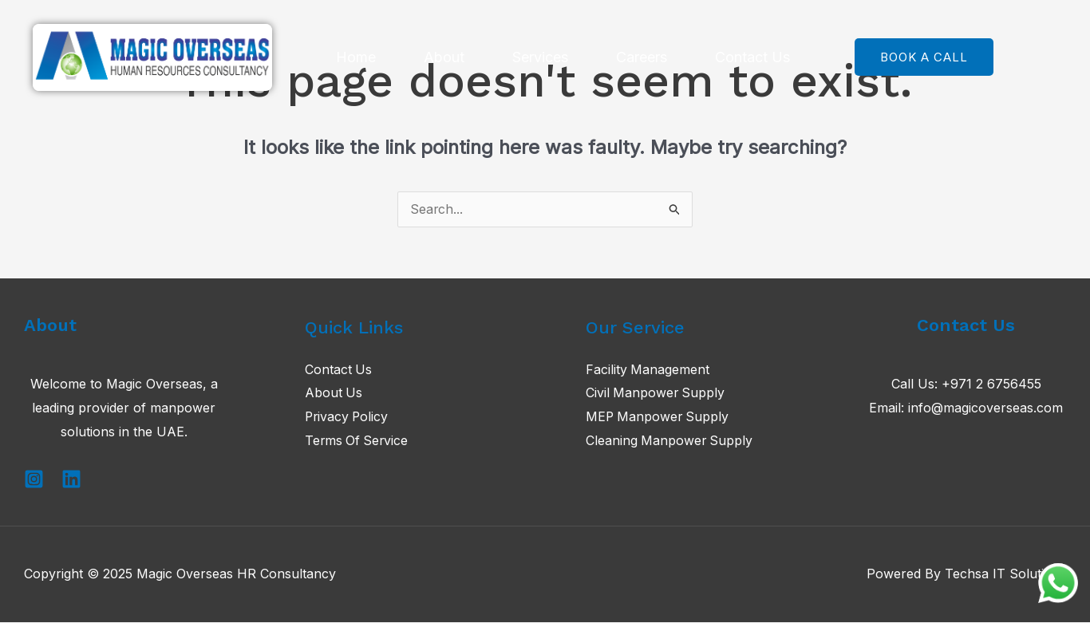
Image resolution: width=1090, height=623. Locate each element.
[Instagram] (34, 480)
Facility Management (648, 370)
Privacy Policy (348, 417)
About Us (334, 394)
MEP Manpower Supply (659, 417)
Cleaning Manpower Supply (670, 441)
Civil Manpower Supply (656, 394)
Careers (641, 57)
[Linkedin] (71, 480)
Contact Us (752, 57)
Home (356, 57)
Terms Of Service (358, 441)
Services (540, 57)
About (444, 57)
